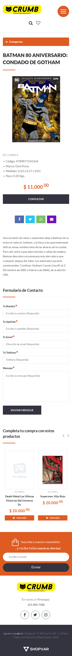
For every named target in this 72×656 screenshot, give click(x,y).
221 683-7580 (36, 604)
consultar (36, 199)
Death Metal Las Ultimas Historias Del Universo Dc (19, 500)
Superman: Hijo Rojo (52, 496)
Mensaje (9, 367)
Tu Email (9, 336)
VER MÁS (19, 517)
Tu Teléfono (10, 352)
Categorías (14, 41)
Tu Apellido (10, 321)
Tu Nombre (10, 306)
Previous (8, 109)
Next (64, 109)
